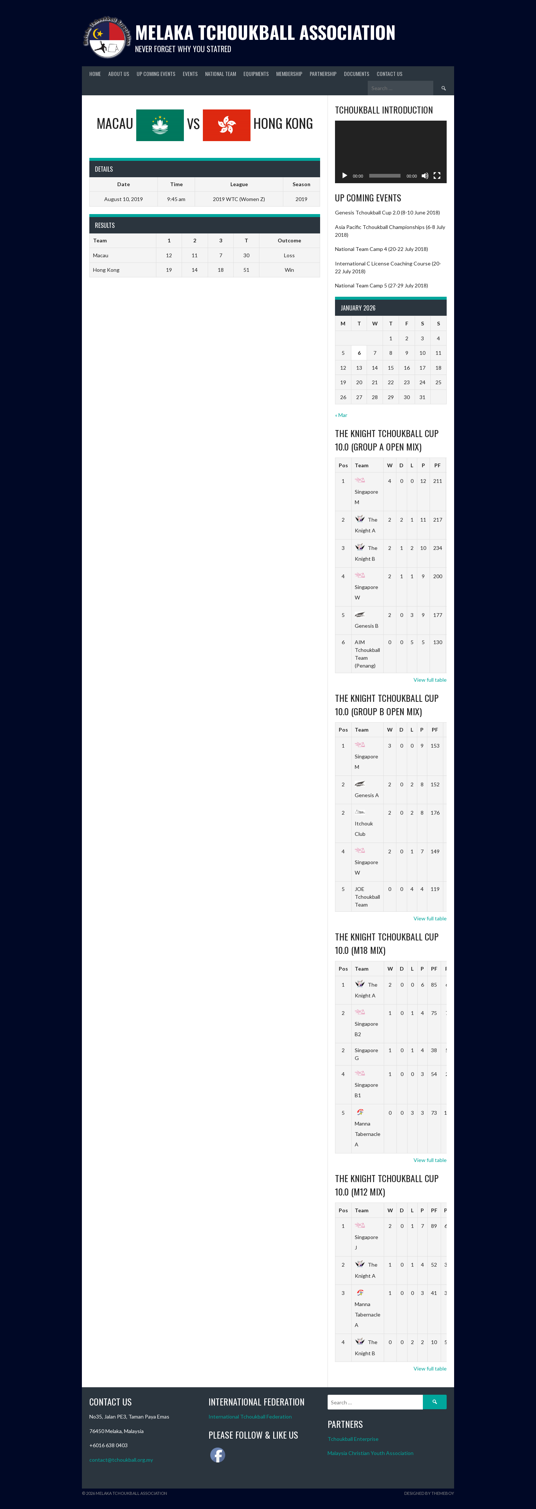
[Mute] (425, 175)
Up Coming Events (156, 73)
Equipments (256, 73)
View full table (430, 679)
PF (437, 465)
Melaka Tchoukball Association (265, 32)
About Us (118, 73)
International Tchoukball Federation (250, 1416)
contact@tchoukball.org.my (121, 1460)
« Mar (341, 415)
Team (361, 465)
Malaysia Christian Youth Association (371, 1453)
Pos (343, 465)
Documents (356, 73)
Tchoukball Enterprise (353, 1439)
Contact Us (389, 73)
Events (190, 73)
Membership (289, 73)
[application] (391, 152)
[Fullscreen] (437, 175)
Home (95, 73)
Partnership (323, 73)
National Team (220, 73)
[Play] (344, 175)
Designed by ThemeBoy (429, 1493)
